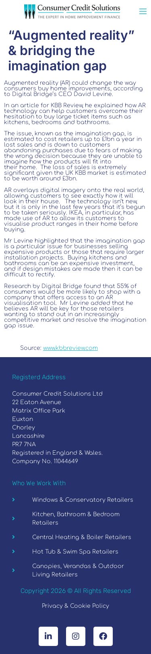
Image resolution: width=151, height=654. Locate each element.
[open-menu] (143, 12)
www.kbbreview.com (70, 348)
